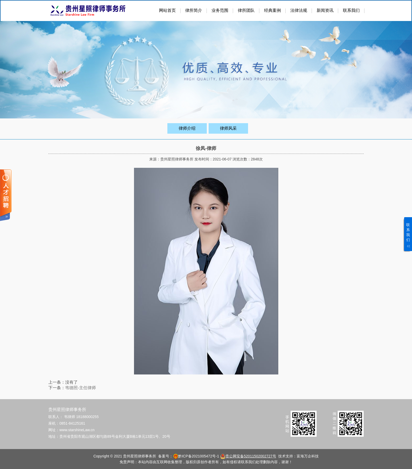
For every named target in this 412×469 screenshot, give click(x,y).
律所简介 (193, 10)
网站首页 (167, 10)
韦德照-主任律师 (80, 387)
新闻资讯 (325, 10)
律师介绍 (187, 128)
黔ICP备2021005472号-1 (198, 456)
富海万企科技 (308, 456)
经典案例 (272, 10)
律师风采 (228, 128)
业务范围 (220, 10)
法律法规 (298, 10)
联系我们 (351, 10)
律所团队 (246, 10)
